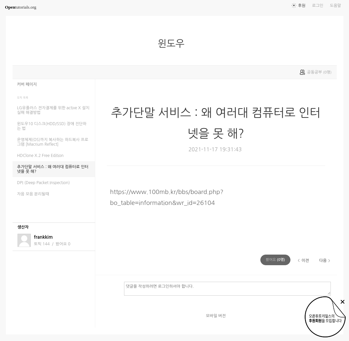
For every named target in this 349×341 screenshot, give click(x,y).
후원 (302, 6)
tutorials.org (20, 7)
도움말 (335, 6)
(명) (275, 260)
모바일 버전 (216, 316)
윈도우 (173, 43)
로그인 (317, 6)
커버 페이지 (27, 84)
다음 (323, 261)
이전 (305, 261)
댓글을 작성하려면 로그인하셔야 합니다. (227, 288)
